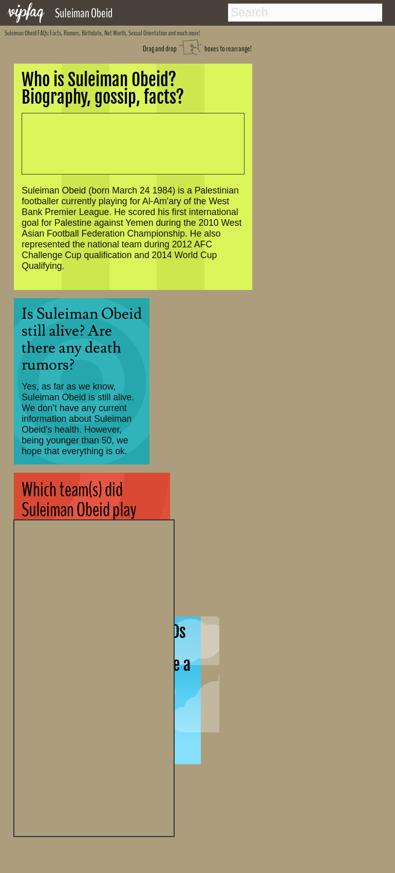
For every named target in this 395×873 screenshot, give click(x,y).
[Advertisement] (94, 677)
